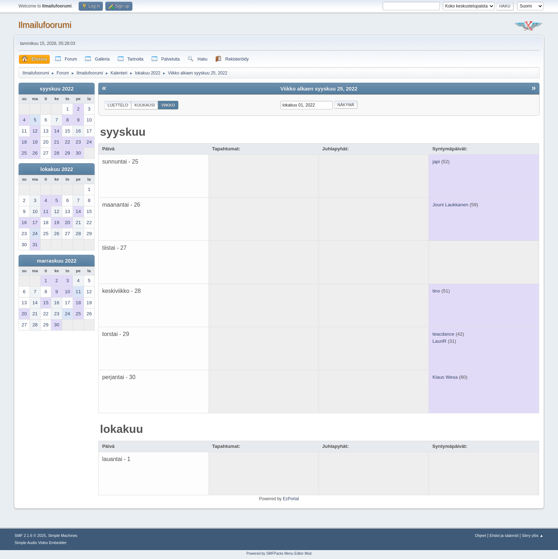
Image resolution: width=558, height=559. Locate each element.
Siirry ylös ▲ (532, 535)
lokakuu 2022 (56, 169)
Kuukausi (145, 105)
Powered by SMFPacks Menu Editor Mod (279, 553)
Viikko (168, 105)
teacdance (443, 334)
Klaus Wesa (445, 377)
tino (436, 291)
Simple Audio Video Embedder (41, 542)
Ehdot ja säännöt (504, 535)
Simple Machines (62, 535)
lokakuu (121, 429)
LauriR (439, 341)
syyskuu (123, 131)
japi (436, 161)
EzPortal (291, 498)
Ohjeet (480, 535)
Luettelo (117, 105)
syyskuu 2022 (57, 89)
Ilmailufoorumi (44, 25)
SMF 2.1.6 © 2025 (30, 535)
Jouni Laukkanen (450, 204)
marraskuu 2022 (57, 261)
